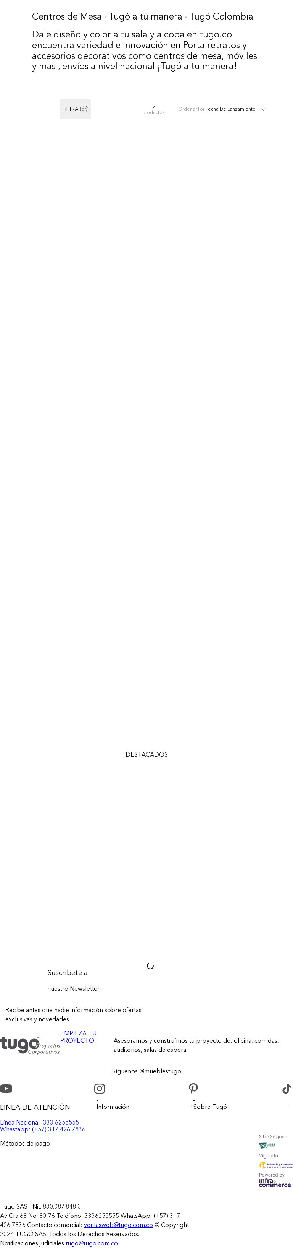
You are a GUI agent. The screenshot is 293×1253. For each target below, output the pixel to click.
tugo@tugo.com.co (92, 1244)
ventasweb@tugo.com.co (118, 1225)
